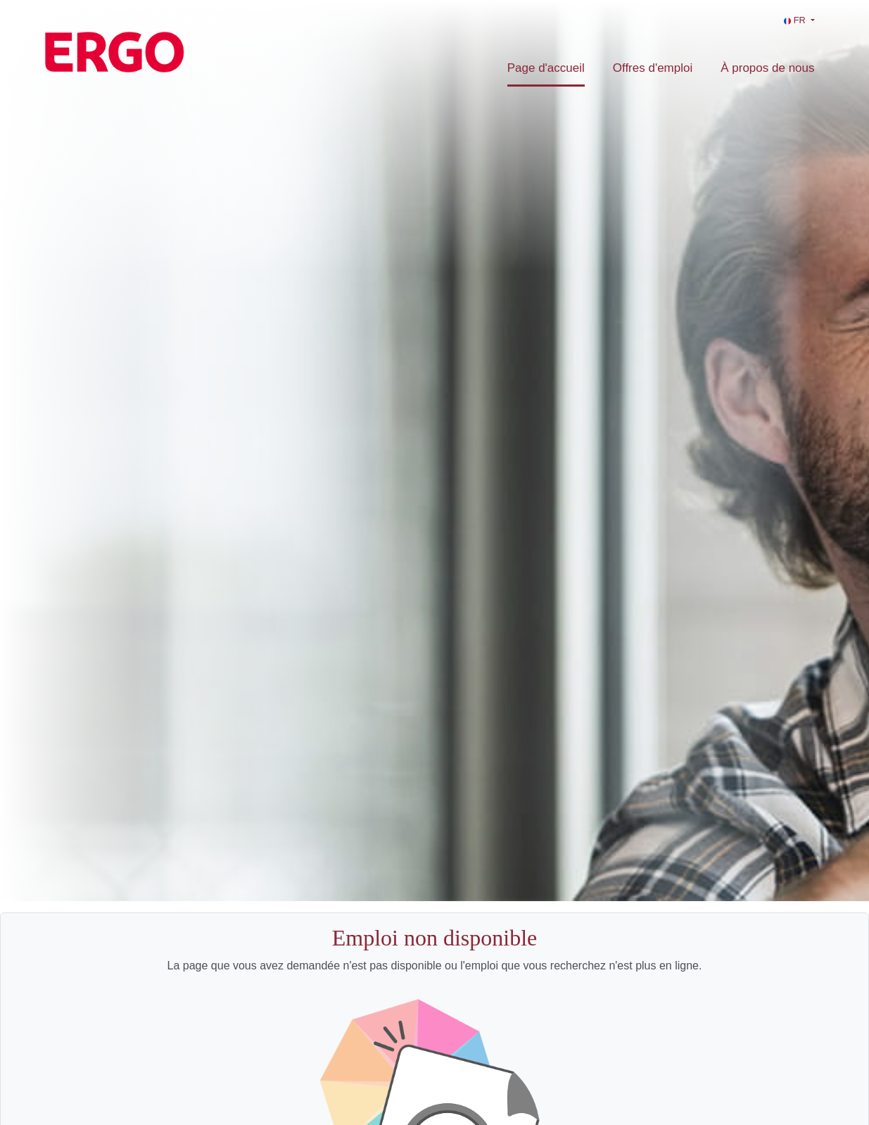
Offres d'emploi (652, 68)
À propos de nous (767, 68)
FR (796, 20)
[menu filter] (434, 0)
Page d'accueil (546, 68)
